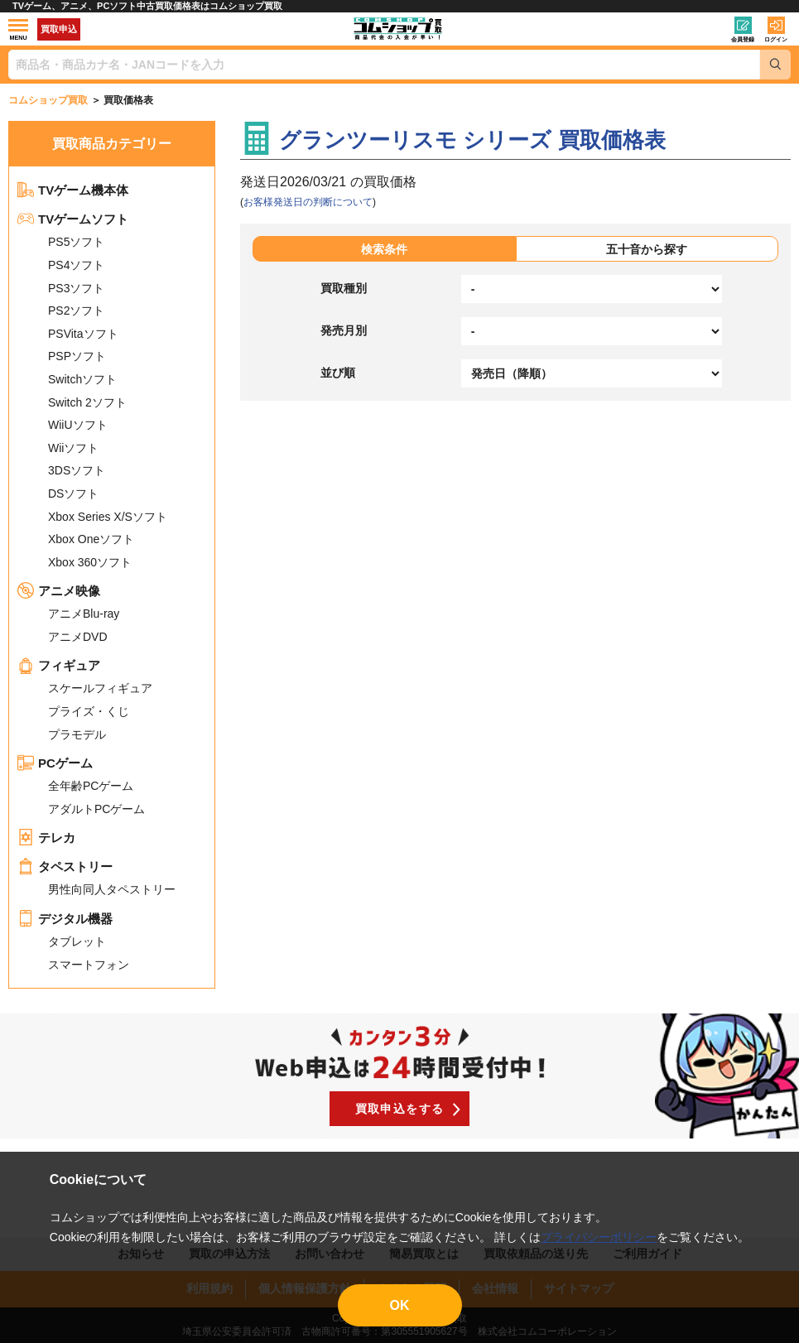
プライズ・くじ (88, 711)
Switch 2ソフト (87, 402)
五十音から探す (646, 249)
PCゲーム (55, 763)
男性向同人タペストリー (112, 889)
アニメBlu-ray (83, 613)
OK (400, 1305)
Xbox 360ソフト (90, 562)
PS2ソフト (76, 310)
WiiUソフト (78, 424)
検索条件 (384, 249)
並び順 (337, 372)
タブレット (77, 941)
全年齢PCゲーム (90, 785)
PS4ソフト (76, 265)
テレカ (46, 837)
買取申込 (59, 29)
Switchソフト (82, 379)
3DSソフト (76, 470)
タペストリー (65, 866)
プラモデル (77, 734)
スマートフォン (88, 964)
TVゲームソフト (72, 219)
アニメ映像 (58, 591)
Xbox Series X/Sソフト (107, 516)
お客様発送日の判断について (308, 202)
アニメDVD (78, 636)
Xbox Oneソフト (91, 539)
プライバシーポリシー (599, 1237)
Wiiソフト (73, 448)
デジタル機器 (65, 919)
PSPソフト (77, 356)
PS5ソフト (76, 241)
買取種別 (343, 288)
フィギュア (58, 665)
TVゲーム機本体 (72, 190)
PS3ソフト (76, 288)
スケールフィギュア (100, 688)
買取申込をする (400, 1108)
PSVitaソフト (83, 333)
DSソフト (73, 493)
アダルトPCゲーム (96, 809)
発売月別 (343, 330)
